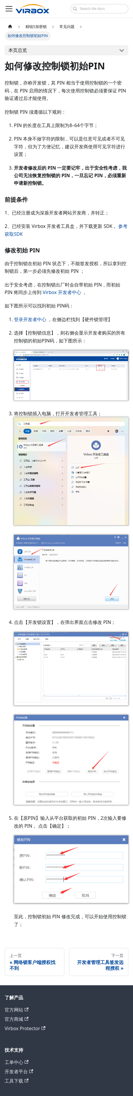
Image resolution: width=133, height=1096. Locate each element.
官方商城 (16, 1019)
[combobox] (99, 8)
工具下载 (16, 1081)
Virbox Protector (25, 1028)
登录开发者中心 (30, 319)
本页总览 (17, 50)
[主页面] (10, 26)
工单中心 (16, 1062)
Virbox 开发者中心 (62, 292)
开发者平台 (19, 1071)
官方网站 (16, 1010)
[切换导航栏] (9, 8)
